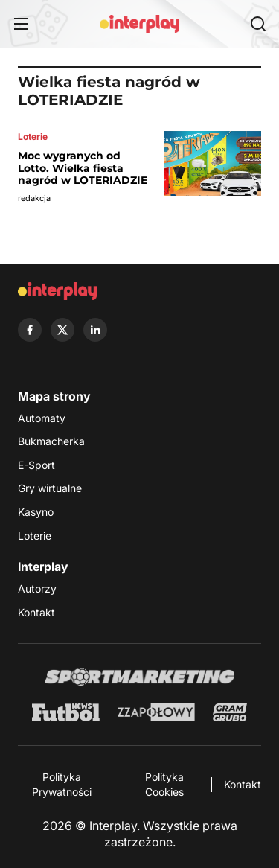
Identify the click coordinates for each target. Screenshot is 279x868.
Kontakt (36, 612)
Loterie (34, 535)
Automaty (41, 418)
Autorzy (37, 588)
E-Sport (36, 465)
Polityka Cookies (164, 784)
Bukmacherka (51, 441)
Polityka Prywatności (62, 784)
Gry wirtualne (50, 488)
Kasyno (36, 511)
